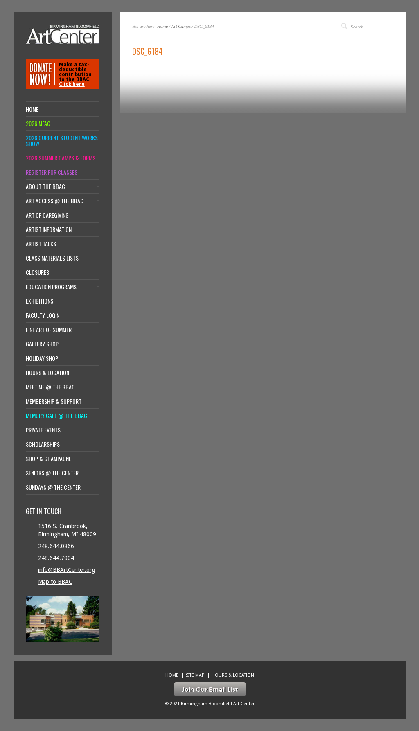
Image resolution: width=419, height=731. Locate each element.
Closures (37, 272)
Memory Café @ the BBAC (56, 415)
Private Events (43, 430)
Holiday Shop (42, 358)
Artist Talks (41, 244)
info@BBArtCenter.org (66, 570)
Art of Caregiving (47, 215)
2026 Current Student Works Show (62, 140)
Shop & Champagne (48, 458)
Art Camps (181, 26)
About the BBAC (45, 186)
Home (162, 26)
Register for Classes (51, 172)
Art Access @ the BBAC (54, 201)
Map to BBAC (55, 581)
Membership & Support (53, 401)
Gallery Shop (42, 344)
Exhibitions (39, 301)
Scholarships (43, 444)
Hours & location (47, 373)
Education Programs (51, 287)
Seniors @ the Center (52, 473)
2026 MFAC (38, 123)
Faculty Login (42, 315)
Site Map (195, 675)
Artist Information (49, 229)
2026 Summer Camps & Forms (60, 158)
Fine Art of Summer (49, 330)
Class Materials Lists (52, 258)
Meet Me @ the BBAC (50, 387)
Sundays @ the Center (53, 487)
